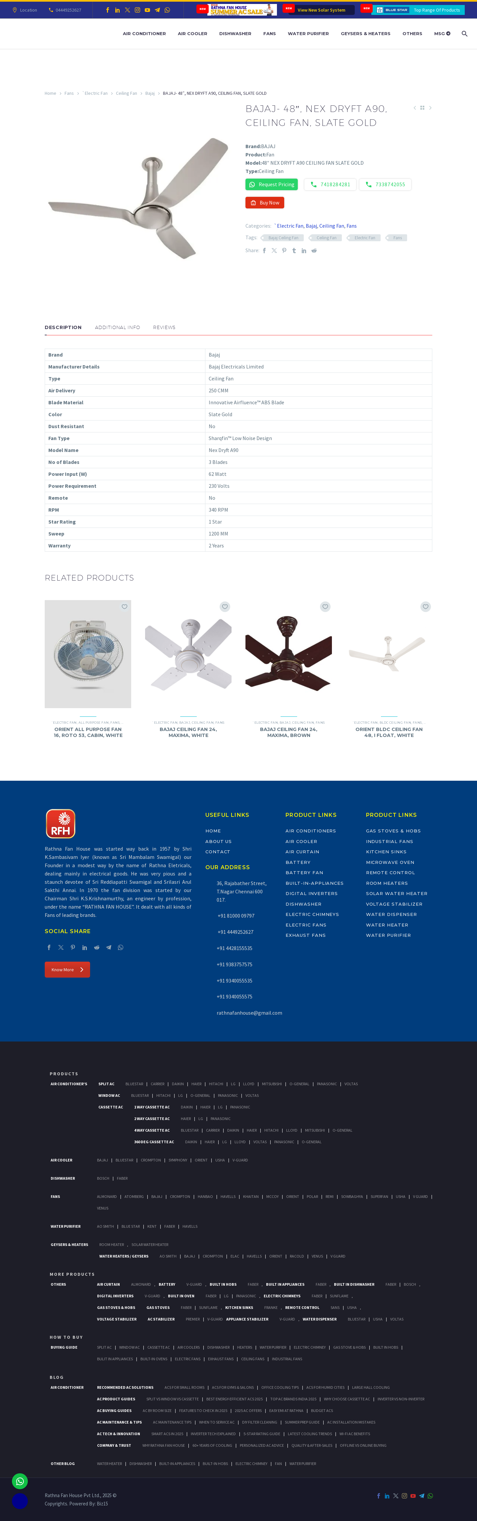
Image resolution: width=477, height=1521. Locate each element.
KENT (152, 1226)
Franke (271, 1307)
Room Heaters (387, 883)
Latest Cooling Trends (310, 1433)
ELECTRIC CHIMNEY (251, 1463)
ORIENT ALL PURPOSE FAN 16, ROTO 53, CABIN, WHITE (88, 732)
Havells (228, 1196)
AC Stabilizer (161, 1319)
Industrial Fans (389, 841)
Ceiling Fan (126, 93)
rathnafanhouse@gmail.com (249, 1012)
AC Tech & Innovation (118, 1433)
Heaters (244, 1347)
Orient (201, 1159)
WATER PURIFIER (303, 1463)
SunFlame (339, 1295)
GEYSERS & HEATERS (69, 1244)
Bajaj (150, 93)
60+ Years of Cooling (212, 1445)
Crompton (151, 1159)
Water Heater (387, 925)
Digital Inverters (312, 893)
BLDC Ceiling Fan (395, 722)
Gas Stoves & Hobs (393, 830)
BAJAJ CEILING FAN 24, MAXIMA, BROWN (288, 732)
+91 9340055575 (234, 996)
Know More (67, 970)
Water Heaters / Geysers (123, 1256)
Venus (102, 1208)
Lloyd (248, 1083)
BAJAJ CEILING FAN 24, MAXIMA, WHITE (188, 732)
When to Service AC (217, 1422)
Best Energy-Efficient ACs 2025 (234, 1398)
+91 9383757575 (234, 964)
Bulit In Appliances (115, 1358)
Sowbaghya (352, 1196)
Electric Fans (306, 925)
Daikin (178, 1083)
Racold (297, 1256)
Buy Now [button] (264, 202)
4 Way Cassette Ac (152, 1130)
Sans (335, 1307)
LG (226, 1295)
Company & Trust (114, 1445)
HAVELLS (190, 1226)
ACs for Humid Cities (325, 1387)
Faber (122, 1178)
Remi (330, 1196)
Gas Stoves (158, 1307)
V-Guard (240, 1159)
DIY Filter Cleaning (259, 1422)
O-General (299, 1083)
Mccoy (272, 1196)
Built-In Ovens (153, 1358)
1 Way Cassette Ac (152, 1106)
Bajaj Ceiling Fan (283, 238)
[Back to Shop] (422, 107)
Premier (193, 1319)
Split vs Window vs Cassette (172, 1398)
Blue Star (131, 1226)
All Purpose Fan (94, 722)
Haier (196, 1083)
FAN (278, 1463)
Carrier (157, 1083)
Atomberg (134, 1196)
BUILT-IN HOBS (215, 1463)
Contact (218, 851)
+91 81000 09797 (235, 915)
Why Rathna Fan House (163, 1445)
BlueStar (134, 1083)
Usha (220, 1159)
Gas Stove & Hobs (349, 1347)
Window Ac (109, 1095)
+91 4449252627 (235, 932)
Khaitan (251, 1196)
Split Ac (106, 1083)
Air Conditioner (144, 33)
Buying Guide (64, 1347)
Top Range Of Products (437, 10)
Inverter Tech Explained (213, 1433)
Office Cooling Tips (280, 1387)
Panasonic (327, 1083)
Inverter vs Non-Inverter (401, 1398)
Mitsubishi (272, 1083)
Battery (298, 862)
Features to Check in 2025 (203, 1410)
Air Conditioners (311, 830)
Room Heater (111, 1244)
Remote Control (390, 872)
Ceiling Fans (252, 1358)
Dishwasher (235, 33)
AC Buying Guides (114, 1410)
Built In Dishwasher (354, 1284)
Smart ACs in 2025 (167, 1433)
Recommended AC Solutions (125, 1387)
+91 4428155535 (234, 948)
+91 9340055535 (234, 980)
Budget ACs (322, 1410)
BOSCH (410, 1284)
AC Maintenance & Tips (119, 1422)
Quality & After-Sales (312, 1445)
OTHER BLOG (63, 1463)
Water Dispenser (391, 914)
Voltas (351, 1083)
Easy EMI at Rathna (286, 1410)
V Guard (420, 1196)
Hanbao (205, 1196)
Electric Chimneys (312, 914)
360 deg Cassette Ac (154, 1141)
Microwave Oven (390, 862)
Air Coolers (189, 1347)
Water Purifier (308, 33)
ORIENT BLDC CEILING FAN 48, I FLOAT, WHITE (389, 732)
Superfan (379, 1196)
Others (412, 33)
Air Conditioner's (69, 1083)
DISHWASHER (141, 1463)
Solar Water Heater (397, 893)
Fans (269, 33)
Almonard (107, 1196)
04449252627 (67, 10)
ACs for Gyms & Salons (233, 1387)
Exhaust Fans (306, 935)
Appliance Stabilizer (247, 1319)
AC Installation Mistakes (351, 1422)
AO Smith (105, 1226)
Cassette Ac (110, 1106)
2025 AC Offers (248, 1410)
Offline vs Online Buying (363, 1445)
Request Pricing (271, 184)
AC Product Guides (116, 1398)
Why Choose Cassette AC (347, 1398)
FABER (169, 1226)
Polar (312, 1196)
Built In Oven (181, 1295)
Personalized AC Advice (262, 1445)
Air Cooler (192, 33)
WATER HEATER (109, 1463)
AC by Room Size (157, 1410)
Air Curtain (302, 851)
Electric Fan (365, 238)
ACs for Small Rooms (184, 1387)
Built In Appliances (285, 1284)
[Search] (463, 33)
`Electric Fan (95, 93)
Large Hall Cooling (371, 1387)
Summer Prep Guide (302, 1422)
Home (50, 93)
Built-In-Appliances (315, 883)
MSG (442, 33)
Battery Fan (304, 872)
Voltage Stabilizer (394, 904)
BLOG (57, 1377)
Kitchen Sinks (386, 851)
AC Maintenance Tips (172, 1422)
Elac (235, 1256)
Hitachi (216, 1083)
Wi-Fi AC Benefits (355, 1433)
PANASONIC (246, 1295)
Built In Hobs (223, 1284)
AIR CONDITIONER (67, 1387)
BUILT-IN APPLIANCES (177, 1463)
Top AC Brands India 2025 (293, 1398)
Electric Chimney (310, 1347)
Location (27, 10)
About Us (218, 841)
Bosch (103, 1178)
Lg (233, 1083)
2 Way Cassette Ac (152, 1118)
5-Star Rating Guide (261, 1433)
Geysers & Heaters (366, 33)
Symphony (178, 1159)
